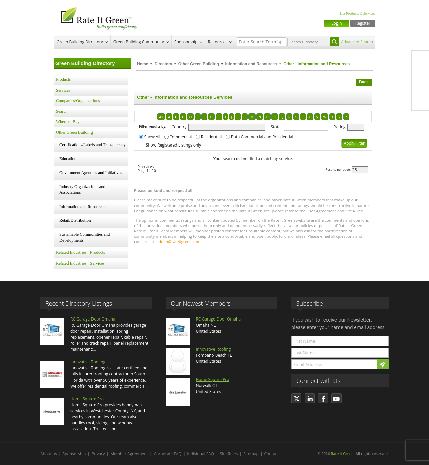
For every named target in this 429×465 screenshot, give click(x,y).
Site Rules (229, 454)
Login (336, 23)
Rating (339, 127)
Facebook (420, 59)
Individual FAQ (200, 454)
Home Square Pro (87, 399)
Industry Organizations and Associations (82, 189)
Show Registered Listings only (173, 145)
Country (179, 127)
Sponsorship (186, 42)
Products (63, 79)
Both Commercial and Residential (262, 137)
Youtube (420, 101)
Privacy (98, 454)
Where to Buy (68, 121)
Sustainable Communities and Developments (84, 237)
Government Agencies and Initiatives (90, 172)
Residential (211, 137)
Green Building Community (138, 42)
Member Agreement (129, 454)
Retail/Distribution (75, 220)
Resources (218, 42)
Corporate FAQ (168, 454)
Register (362, 23)
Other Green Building (198, 64)
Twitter (420, 73)
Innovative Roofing (87, 362)
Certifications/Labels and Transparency (92, 144)
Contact (271, 454)
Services (63, 90)
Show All (152, 137)
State (276, 127)
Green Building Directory (80, 42)
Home (142, 64)
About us (48, 454)
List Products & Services (357, 13)
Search (61, 111)
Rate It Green (342, 453)
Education (67, 158)
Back (364, 82)
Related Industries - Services (80, 263)
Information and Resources (251, 64)
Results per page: (338, 169)
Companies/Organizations (78, 100)
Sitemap (251, 454)
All (161, 116)
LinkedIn (420, 87)
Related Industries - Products (80, 252)
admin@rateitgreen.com (179, 241)
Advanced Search (357, 42)
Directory (163, 64)
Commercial (180, 137)
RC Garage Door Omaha (92, 319)
